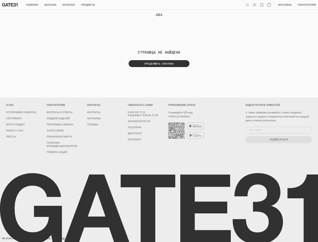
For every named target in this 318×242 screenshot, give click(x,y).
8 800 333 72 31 (136, 112)
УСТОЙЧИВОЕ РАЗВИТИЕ (21, 112)
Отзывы (92, 124)
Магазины (285, 4)
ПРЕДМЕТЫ (88, 4)
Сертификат (14, 118)
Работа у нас (15, 130)
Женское (50, 4)
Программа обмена (60, 124)
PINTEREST (134, 139)
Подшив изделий (58, 118)
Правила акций (57, 152)
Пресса (11, 136)
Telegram (134, 127)
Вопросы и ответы (60, 112)
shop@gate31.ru (139, 121)
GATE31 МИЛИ (55, 130)
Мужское (69, 4)
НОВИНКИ (32, 4)
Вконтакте (135, 133)
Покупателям (307, 4)
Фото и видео (15, 124)
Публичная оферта (59, 136)
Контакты (93, 112)
